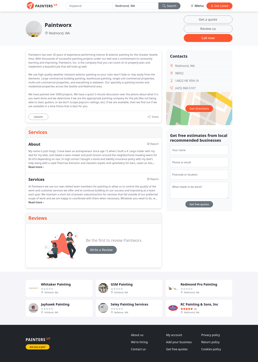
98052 (179, 73)
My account (174, 335)
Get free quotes (199, 204)
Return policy (210, 342)
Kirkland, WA (51, 292)
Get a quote (208, 19)
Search (169, 6)
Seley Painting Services (129, 304)
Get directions (199, 108)
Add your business (179, 342)
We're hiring (139, 342)
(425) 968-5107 (185, 88)
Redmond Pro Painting (199, 284)
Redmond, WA (59, 33)
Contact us (138, 349)
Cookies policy (211, 349)
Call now (208, 38)
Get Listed (219, 6)
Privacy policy (210, 335)
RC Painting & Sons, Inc (199, 304)
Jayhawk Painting (55, 304)
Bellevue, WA (121, 312)
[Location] (136, 5)
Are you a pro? (38, 346)
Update (38, 117)
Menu (197, 5)
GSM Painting (122, 284)
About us (137, 335)
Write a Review (101, 250)
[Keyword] (89, 5)
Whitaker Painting (56, 284)
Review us (208, 28)
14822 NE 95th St (187, 81)
